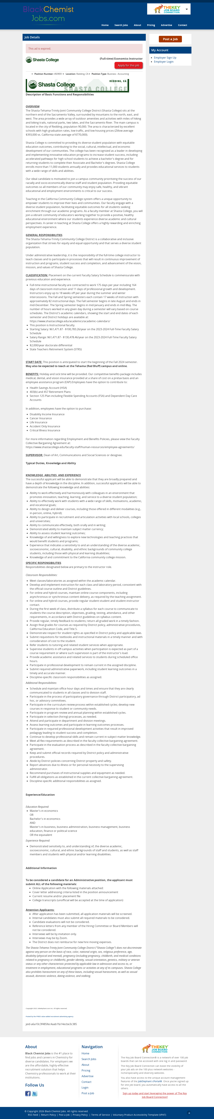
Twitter (34, 1093)
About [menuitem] (85, 1065)
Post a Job (170, 39)
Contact (182, 25)
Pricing (151, 25)
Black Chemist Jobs (55, 1111)
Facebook (28, 1093)
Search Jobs (121, 25)
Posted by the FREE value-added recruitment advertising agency (49, 1016)
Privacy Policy (80, 1114)
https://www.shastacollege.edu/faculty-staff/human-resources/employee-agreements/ (80, 447)
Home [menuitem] (85, 1053)
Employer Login (164, 61)
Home (105, 25)
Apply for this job (128, 65)
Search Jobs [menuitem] (89, 1059)
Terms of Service (100, 1114)
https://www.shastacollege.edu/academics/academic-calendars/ (70, 321)
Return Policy (48, 1114)
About (137, 25)
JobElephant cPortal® (150, 1081)
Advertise (166, 25)
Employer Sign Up (165, 57)
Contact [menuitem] (86, 1082)
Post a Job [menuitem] (88, 1093)
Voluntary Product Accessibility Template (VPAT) (139, 1114)
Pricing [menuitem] (86, 1070)
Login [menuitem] (85, 1087)
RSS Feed (33, 1114)
